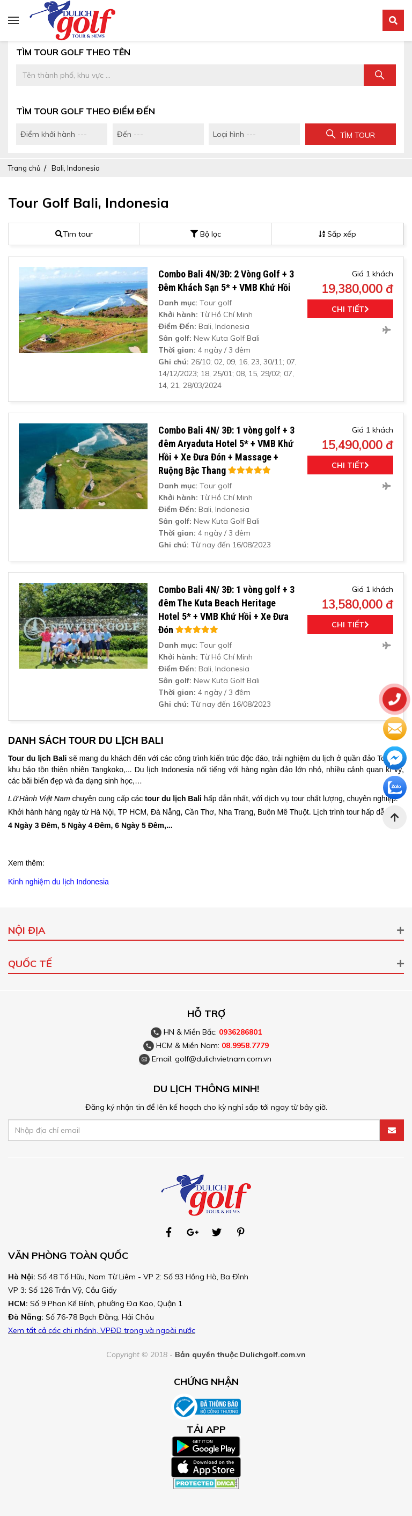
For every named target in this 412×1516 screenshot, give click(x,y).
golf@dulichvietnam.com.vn (223, 1059)
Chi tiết (350, 309)
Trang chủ (24, 168)
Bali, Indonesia (76, 168)
